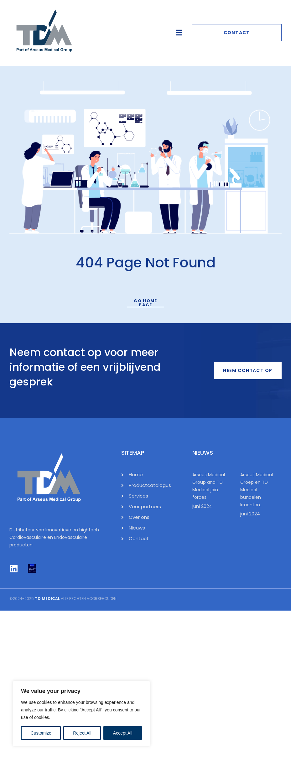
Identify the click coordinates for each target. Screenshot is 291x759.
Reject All (82, 733)
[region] (81, 713)
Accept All (122, 733)
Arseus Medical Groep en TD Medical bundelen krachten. (256, 490)
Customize (41, 733)
